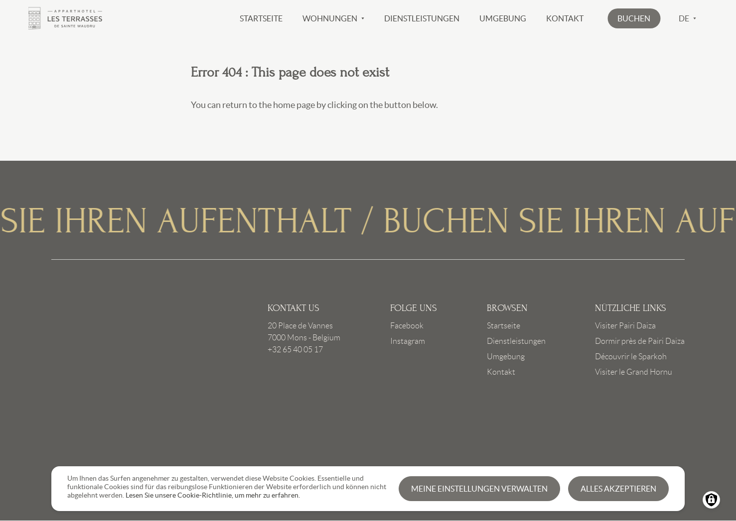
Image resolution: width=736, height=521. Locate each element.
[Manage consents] (711, 500)
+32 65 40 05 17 (295, 349)
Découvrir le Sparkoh (631, 356)
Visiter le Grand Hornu (633, 372)
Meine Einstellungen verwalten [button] (479, 488)
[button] (633, 18)
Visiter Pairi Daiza (625, 325)
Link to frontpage (120, 373)
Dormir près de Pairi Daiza (640, 341)
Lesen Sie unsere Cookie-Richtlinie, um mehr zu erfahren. (213, 495)
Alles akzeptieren (618, 488)
